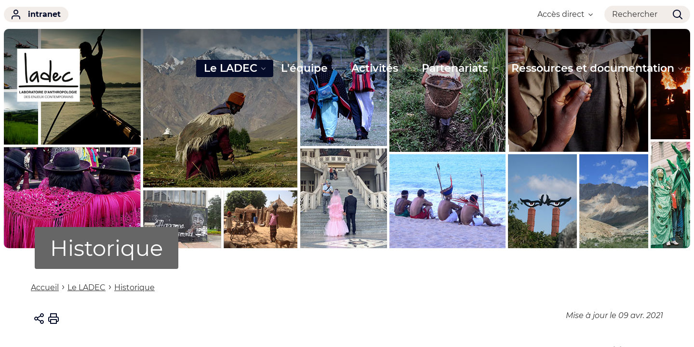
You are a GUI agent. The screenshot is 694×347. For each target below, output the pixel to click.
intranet (36, 14)
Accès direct (565, 14)
